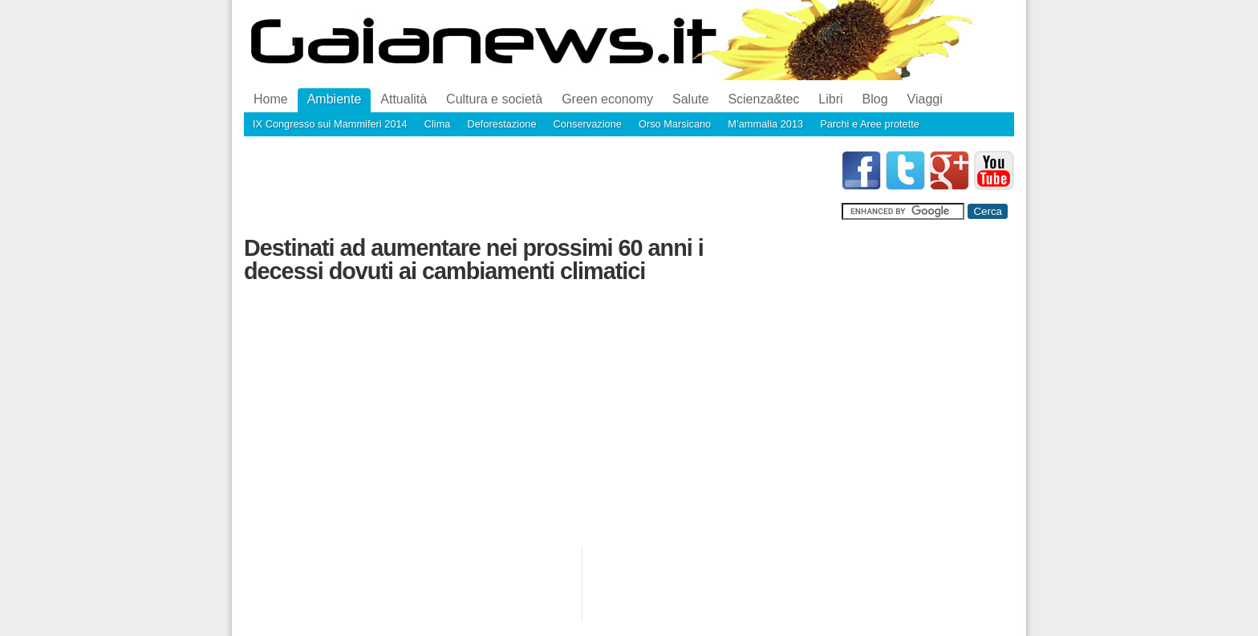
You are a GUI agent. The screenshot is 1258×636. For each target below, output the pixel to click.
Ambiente (334, 99)
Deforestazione (501, 124)
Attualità (403, 99)
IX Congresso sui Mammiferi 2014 (330, 124)
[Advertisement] (536, 187)
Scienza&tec (763, 99)
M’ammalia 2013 (765, 124)
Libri (830, 99)
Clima (437, 124)
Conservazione (588, 124)
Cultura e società (494, 99)
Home (271, 99)
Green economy (607, 99)
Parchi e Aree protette (869, 124)
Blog (875, 99)
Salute (690, 99)
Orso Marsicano (675, 124)
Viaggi (925, 99)
